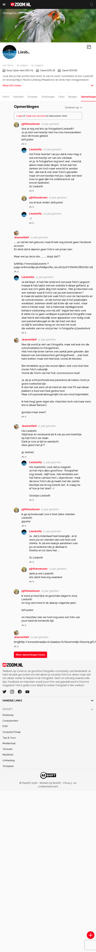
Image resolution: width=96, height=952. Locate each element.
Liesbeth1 (35, 149)
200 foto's (8, 65)
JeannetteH (21, 237)
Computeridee (10, 720)
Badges (72, 96)
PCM (5, 726)
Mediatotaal (9, 743)
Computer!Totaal (12, 732)
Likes (61, 96)
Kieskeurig (8, 715)
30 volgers (22, 65)
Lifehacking (9, 760)
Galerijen (18, 96)
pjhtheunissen (30, 123)
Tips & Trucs (9, 738)
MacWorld (8, 754)
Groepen (33, 96)
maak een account (36, 116)
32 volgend (37, 65)
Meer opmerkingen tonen (30, 654)
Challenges (48, 96)
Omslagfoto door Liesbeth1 (19, 13)
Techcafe (8, 749)
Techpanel (8, 766)
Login (19, 116)
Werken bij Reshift (50, 782)
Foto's (6, 96)
